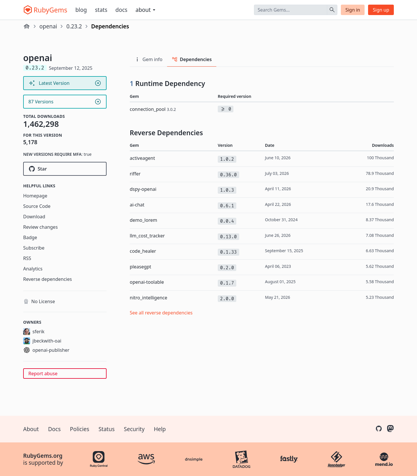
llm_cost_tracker (147, 235)
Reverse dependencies (47, 279)
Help (160, 429)
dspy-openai (143, 189)
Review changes (40, 227)
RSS (27, 258)
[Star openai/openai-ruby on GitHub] (65, 168)
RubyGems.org (43, 455)
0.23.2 (74, 26)
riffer (135, 174)
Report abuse (42, 373)
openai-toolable (147, 282)
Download (34, 216)
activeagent (142, 158)
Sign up (381, 10)
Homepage (35, 196)
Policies (79, 429)
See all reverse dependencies (161, 313)
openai (48, 26)
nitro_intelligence (148, 297)
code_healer (143, 251)
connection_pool (153, 109)
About (31, 429)
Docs (121, 10)
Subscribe (33, 248)
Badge (30, 237)
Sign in (352, 10)
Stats (101, 10)
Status (106, 429)
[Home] (26, 26)
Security (134, 429)
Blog (81, 10)
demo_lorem (143, 220)
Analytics (33, 269)
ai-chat (137, 205)
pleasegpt (140, 266)
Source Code (36, 206)
